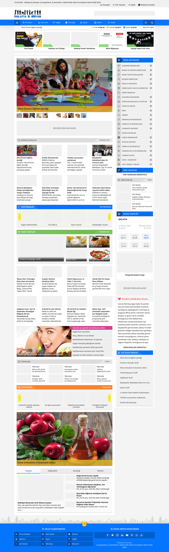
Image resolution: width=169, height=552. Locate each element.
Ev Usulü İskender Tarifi (99, 259)
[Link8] (64, 115)
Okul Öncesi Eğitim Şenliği (31, 27)
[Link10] (77, 115)
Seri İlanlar (136, 185)
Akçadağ (76, 471)
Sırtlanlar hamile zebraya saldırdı (29, 406)
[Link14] (103, 115)
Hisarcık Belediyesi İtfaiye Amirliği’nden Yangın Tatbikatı (25, 190)
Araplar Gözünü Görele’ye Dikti (48, 280)
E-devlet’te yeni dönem (51, 309)
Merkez (100, 471)
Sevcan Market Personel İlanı (142, 207)
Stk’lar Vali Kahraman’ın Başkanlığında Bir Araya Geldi (77, 190)
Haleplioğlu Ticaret (100, 225)
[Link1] (19, 115)
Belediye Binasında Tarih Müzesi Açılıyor (35, 503)
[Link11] (84, 115)
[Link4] (38, 115)
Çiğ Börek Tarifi (96, 246)
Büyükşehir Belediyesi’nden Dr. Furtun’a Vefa (100, 160)
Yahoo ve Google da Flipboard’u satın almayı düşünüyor (71, 382)
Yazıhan (28, 471)
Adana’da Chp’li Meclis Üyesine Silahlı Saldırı (101, 189)
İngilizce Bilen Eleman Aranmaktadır (141, 198)
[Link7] (58, 115)
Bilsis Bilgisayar (112, 48)
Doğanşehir (52, 471)
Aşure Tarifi (71, 259)
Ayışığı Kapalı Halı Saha (140, 48)
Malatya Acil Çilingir (56, 48)
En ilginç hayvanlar (52, 405)
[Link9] (71, 115)
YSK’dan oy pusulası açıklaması (75, 159)
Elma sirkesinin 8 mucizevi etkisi (36, 462)
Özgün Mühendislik (29, 225)
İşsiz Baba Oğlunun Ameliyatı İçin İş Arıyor (91, 494)
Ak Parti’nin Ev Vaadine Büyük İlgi (76, 310)
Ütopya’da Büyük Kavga (135, 275)
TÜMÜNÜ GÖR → (105, 140)
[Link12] (90, 115)
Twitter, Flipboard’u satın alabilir (103, 371)
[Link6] (51, 115)
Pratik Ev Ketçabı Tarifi (30, 259)
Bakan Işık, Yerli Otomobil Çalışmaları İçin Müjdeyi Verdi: (101, 311)
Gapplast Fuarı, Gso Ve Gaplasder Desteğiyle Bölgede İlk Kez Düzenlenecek (26, 312)
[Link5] (45, 115)
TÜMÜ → (108, 362)
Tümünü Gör (106, 387)
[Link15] (109, 115)
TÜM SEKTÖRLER (105, 207)
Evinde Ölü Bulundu (50, 158)
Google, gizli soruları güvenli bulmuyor (38, 381)
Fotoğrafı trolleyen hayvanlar (100, 406)
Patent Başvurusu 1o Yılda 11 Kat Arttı (75, 280)
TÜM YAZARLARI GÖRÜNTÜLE (135, 174)
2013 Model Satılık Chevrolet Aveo (139, 189)
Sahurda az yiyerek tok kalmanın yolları (38, 354)
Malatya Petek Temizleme (84, 48)
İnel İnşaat (28, 48)
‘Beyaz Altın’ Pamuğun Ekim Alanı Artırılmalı (26, 280)
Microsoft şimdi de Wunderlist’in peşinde (39, 371)
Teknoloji (35, 367)
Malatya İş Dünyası (124, 542)
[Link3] (32, 115)
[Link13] (96, 115)
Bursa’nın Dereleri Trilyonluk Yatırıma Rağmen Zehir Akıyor (92, 503)
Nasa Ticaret (76, 225)
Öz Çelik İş (52, 225)
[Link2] (25, 115)
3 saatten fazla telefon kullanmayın (134, 392)
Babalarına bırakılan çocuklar (76, 406)
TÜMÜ (149, 180)
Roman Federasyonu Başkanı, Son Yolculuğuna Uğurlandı (90, 486)
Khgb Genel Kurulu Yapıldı (87, 476)
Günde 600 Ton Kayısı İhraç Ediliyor (101, 280)
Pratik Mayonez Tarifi (75, 246)
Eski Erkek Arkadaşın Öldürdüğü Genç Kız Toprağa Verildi (50, 190)
